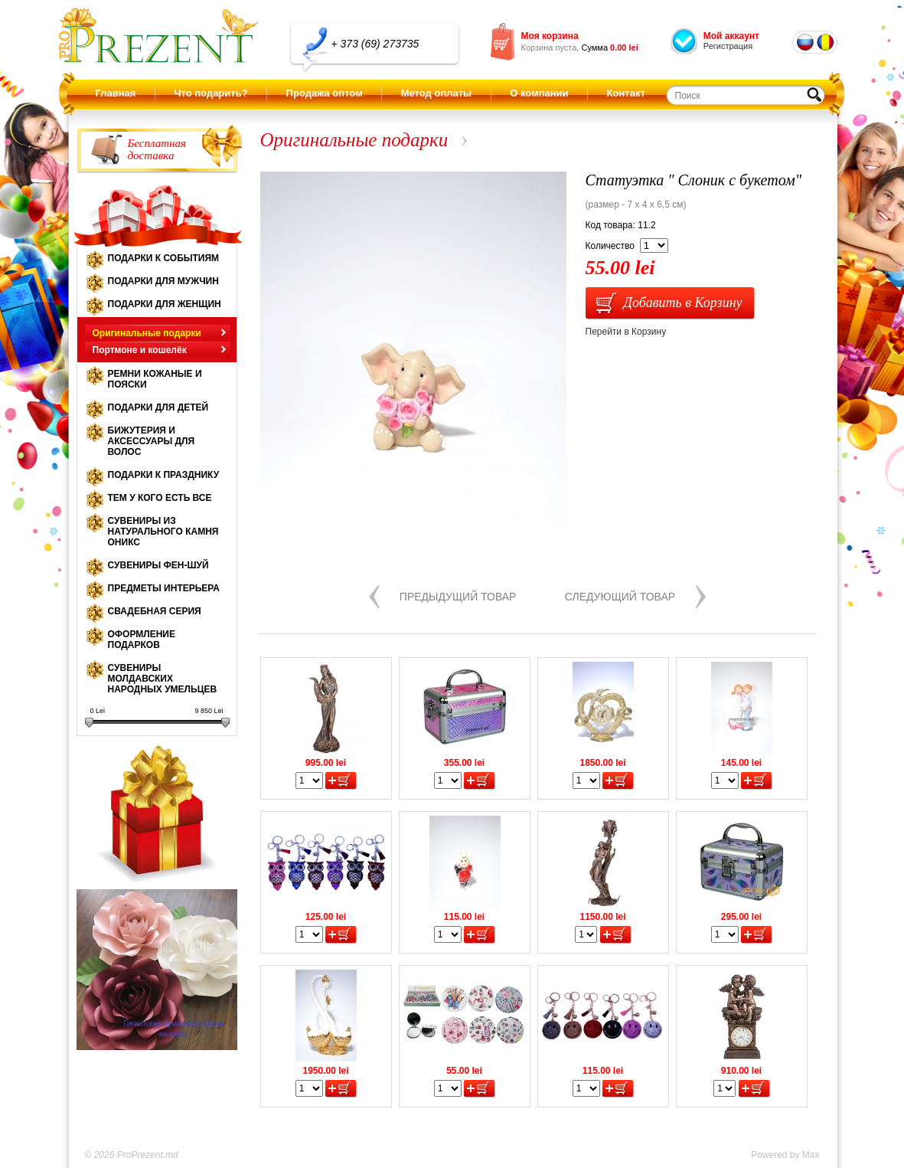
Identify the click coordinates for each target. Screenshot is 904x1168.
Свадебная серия (154, 611)
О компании (539, 93)
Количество (610, 245)
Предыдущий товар (458, 597)
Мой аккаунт (731, 36)
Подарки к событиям (164, 258)
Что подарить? (210, 93)
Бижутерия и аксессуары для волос (151, 441)
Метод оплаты (436, 93)
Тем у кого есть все (160, 497)
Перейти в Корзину (626, 331)
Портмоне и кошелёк (140, 350)
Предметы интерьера (164, 588)
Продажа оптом (324, 93)
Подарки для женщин (164, 304)
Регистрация (727, 46)
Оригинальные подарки (147, 333)
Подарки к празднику (164, 474)
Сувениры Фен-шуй (158, 565)
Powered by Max (785, 1155)
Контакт (626, 93)
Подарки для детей (158, 407)
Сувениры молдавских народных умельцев (162, 679)
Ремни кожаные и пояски (155, 379)
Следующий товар (620, 597)
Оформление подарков (141, 639)
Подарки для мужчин (163, 281)
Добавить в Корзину (683, 302)
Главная (116, 93)
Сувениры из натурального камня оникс (163, 531)
